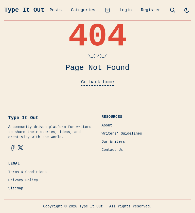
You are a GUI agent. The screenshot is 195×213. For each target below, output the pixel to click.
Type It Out (24, 10)
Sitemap (15, 188)
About (107, 125)
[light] (187, 10)
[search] (173, 10)
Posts (56, 10)
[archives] (107, 10)
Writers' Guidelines (122, 134)
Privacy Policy (23, 180)
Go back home (97, 82)
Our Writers (113, 142)
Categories (83, 10)
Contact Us (112, 150)
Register (151, 10)
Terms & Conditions (27, 172)
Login (126, 10)
